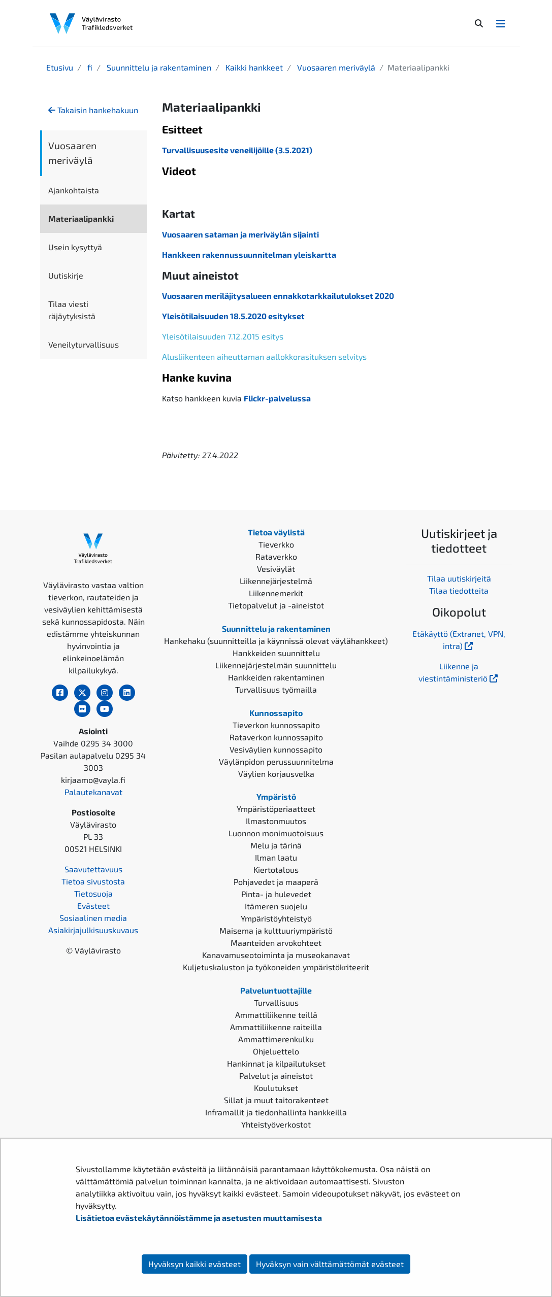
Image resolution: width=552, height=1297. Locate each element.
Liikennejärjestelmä (276, 581)
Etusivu (59, 67)
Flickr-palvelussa (277, 398)
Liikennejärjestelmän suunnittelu (276, 665)
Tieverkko (276, 544)
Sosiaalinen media (93, 918)
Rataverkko (276, 556)
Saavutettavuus (93, 869)
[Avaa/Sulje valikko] (501, 23)
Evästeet (93, 905)
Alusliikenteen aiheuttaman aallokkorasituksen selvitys (264, 356)
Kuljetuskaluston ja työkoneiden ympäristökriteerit (276, 967)
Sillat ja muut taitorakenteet (276, 1100)
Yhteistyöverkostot (276, 1124)
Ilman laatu (276, 857)
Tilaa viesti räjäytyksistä (71, 310)
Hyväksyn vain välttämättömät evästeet (330, 1264)
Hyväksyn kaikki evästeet (194, 1264)
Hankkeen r (184, 254)
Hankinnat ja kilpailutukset (276, 1063)
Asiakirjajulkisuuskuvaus (93, 930)
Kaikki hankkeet (253, 67)
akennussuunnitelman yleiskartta (271, 254)
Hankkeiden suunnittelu (276, 653)
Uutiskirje (65, 275)
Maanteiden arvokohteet (276, 942)
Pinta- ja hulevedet (276, 894)
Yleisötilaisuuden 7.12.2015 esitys (222, 336)
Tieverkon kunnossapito (276, 725)
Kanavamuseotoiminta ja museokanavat (276, 955)
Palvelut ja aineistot (276, 1075)
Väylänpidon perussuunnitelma (276, 761)
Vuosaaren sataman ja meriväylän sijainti (240, 234)
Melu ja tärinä (276, 845)
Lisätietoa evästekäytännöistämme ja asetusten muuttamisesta (199, 1217)
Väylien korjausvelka (276, 773)
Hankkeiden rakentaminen (276, 677)
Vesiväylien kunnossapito (276, 749)
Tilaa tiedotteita (459, 590)
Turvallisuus (276, 1002)
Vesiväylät (276, 568)
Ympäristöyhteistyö (276, 918)
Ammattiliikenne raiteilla (276, 1027)
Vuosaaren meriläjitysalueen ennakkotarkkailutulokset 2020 (278, 295)
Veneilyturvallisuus (83, 344)
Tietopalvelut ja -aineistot (276, 605)
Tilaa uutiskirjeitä (459, 578)
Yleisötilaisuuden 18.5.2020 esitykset (233, 316)
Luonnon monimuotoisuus (276, 833)
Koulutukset (276, 1088)
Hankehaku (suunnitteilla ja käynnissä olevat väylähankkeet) (276, 640)
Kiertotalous (276, 869)
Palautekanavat (93, 792)
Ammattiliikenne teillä (276, 1014)
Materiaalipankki (81, 218)
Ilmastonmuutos (276, 821)
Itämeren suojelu (276, 906)
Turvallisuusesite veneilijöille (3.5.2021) (237, 150)
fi (88, 67)
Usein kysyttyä (75, 247)
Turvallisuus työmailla (276, 689)
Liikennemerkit (276, 593)
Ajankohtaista (73, 190)
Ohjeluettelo (276, 1051)
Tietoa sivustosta (93, 881)
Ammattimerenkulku (276, 1039)
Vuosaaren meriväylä (335, 67)
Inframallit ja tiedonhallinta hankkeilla (276, 1112)
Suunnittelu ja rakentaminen (158, 67)
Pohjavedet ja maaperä (276, 881)
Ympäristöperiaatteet (276, 808)
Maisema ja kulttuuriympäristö (276, 930)
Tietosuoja (93, 893)
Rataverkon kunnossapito (276, 737)
